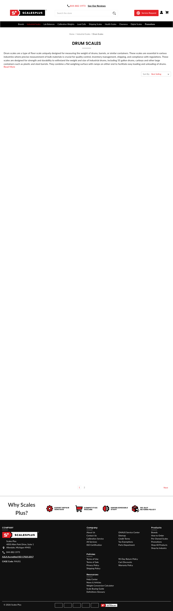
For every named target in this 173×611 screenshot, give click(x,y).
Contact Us (92, 535)
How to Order (157, 535)
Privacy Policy (93, 565)
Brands (21, 24)
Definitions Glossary (96, 592)
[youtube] (162, 604)
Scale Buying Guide (95, 588)
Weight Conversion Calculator (100, 585)
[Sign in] (162, 13)
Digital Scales (136, 24)
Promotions (150, 24)
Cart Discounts (125, 562)
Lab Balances (49, 24)
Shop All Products (159, 545)
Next (167, 487)
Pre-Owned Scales (159, 538)
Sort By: (146, 74)
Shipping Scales (95, 24)
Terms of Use (92, 559)
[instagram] (157, 604)
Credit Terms (124, 538)
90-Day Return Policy (128, 559)
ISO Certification (94, 545)
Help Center (92, 579)
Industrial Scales (34, 24)
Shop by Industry (159, 548)
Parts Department (126, 545)
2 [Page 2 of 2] (84, 487)
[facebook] (151, 604)
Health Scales (110, 24)
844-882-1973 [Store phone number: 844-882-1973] (13, 552)
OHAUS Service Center (129, 532)
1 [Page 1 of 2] (79, 487)
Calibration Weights (66, 24)
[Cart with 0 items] (167, 13)
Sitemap (122, 535)
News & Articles (94, 582)
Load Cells (81, 24)
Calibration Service (95, 538)
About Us (91, 532)
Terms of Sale (93, 562)
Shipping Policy (93, 568)
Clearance (123, 24)
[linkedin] (167, 604)
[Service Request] (146, 13)
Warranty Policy (125, 565)
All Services (92, 542)
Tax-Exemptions (125, 542)
